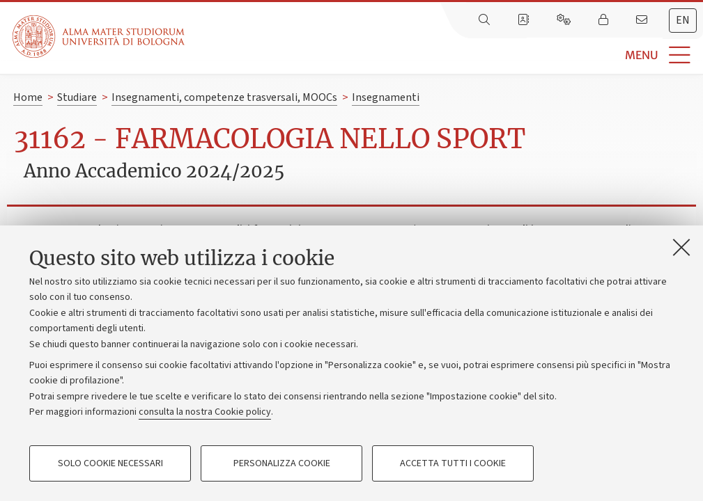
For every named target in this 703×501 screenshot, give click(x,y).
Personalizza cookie (281, 463)
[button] (443, 55)
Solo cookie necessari (110, 463)
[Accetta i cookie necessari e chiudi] (681, 247)
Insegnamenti (385, 97)
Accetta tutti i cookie (453, 463)
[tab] (683, 20)
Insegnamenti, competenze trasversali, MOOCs (224, 97)
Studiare (77, 97)
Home (28, 97)
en (683, 20)
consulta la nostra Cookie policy (205, 412)
